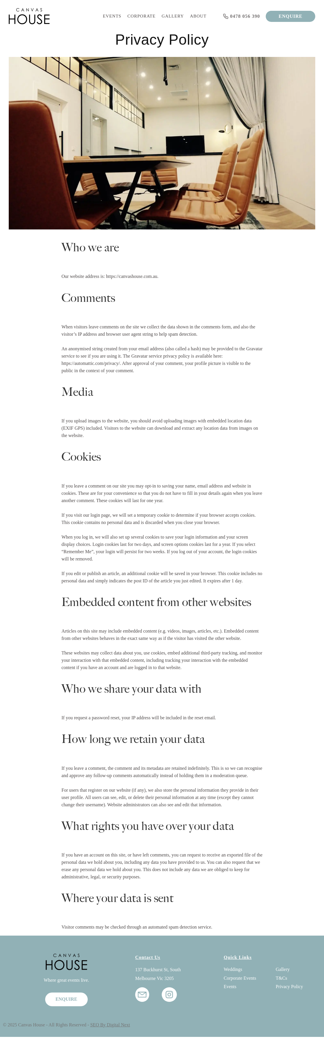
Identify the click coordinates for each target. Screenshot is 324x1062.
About (198, 16)
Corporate (141, 16)
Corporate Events (240, 978)
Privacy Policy (289, 986)
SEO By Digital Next (110, 1024)
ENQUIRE (290, 16)
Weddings (233, 969)
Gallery (173, 16)
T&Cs (281, 978)
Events (112, 16)
